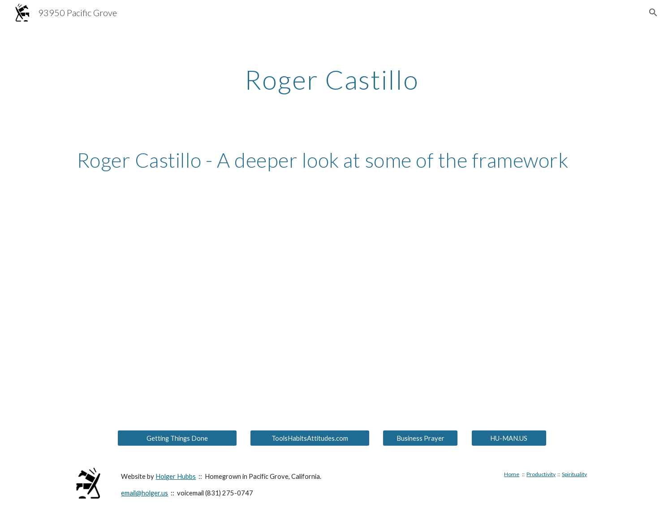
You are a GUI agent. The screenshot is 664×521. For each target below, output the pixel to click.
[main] (332, 79)
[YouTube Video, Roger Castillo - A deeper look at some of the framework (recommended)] (332, 268)
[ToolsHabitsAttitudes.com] (309, 438)
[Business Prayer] (420, 438)
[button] (653, 12)
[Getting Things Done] (177, 438)
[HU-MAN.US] (509, 438)
